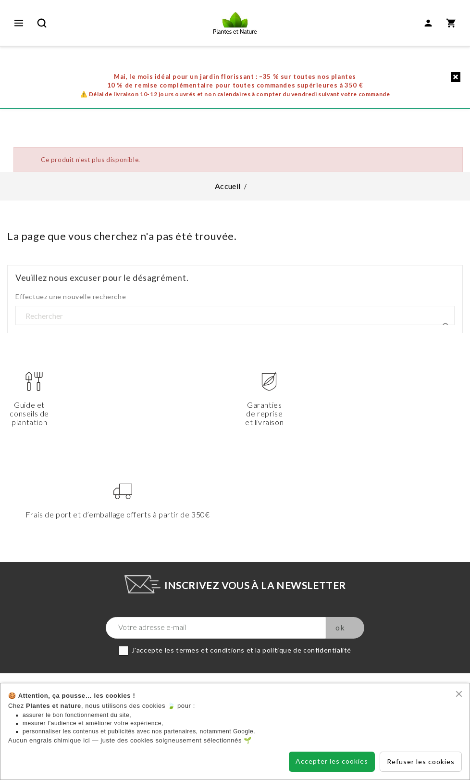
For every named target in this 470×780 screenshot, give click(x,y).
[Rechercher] (235, 316)
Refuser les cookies (421, 761)
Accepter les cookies (332, 761)
